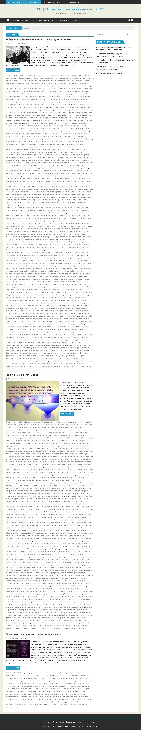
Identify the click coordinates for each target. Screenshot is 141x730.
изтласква (33, 149)
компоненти (52, 165)
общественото (65, 530)
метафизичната (31, 507)
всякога (12, 440)
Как (49, 157)
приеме (8, 266)
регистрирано (11, 583)
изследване (25, 149)
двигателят (19, 451)
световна (39, 586)
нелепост (76, 520)
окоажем (73, 533)
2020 (64, 75)
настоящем (43, 197)
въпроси (28, 107)
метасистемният (61, 504)
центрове (52, 361)
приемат (74, 565)
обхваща (23, 221)
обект (57, 528)
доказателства (20, 120)
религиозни (57, 583)
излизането (10, 147)
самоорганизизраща (40, 300)
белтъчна (44, 83)
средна (13, 599)
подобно (15, 552)
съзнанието (33, 329)
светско (57, 303)
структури (67, 321)
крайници (65, 171)
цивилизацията (71, 361)
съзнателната (87, 602)
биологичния (30, 86)
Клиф (84, 160)
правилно (61, 253)
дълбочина (26, 456)
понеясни (25, 247)
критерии (81, 496)
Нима (18, 215)
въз (58, 99)
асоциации (88, 422)
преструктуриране (21, 263)
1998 (52, 75)
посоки (40, 554)
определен (9, 226)
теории (27, 340)
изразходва (68, 683)
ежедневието (60, 678)
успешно (56, 615)
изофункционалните (54, 147)
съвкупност (22, 602)
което (39, 163)
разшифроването (55, 290)
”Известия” (22, 75)
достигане (72, 120)
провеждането (11, 274)
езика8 (85, 459)
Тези (65, 337)
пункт (78, 282)
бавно (21, 425)
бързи (72, 89)
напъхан (65, 514)
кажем (45, 157)
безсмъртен (54, 81)
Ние (7, 215)
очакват (62, 237)
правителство (69, 557)
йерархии (89, 483)
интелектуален (11, 686)
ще (68, 366)
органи (42, 226)
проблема (33, 271)
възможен (25, 440)
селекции (62, 591)
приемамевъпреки (57, 565)
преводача (84, 253)
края (82, 171)
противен (69, 573)
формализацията (11, 620)
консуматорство (48, 168)
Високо (88, 94)
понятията (25, 554)
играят (73, 472)
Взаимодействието (24, 433)
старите (43, 599)
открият (49, 234)
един (48, 126)
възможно (29, 102)
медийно (9, 181)
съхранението (61, 332)
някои (90, 215)
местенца (58, 181)
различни (55, 287)
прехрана (73, 263)
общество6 (82, 530)
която (51, 171)
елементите (61, 128)
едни (53, 678)
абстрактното (22, 78)
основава (67, 229)
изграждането (10, 144)
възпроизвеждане (44, 104)
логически (78, 499)
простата (62, 276)
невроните (9, 208)
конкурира (27, 493)
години (34, 112)
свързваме (61, 305)
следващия (52, 311)
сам (89, 583)
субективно (86, 599)
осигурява (23, 541)
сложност (15, 313)
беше (50, 83)
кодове (34, 163)
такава (91, 334)
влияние (58, 97)
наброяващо (88, 189)
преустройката (42, 263)
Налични (89, 192)
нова (38, 215)
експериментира (21, 462)
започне (46, 470)
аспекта (15, 425)
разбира (88, 284)
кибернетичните (84, 488)
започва (40, 470)
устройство (64, 615)
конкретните (29, 168)
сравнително (20, 319)
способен (74, 316)
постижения (56, 250)
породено (45, 247)
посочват (69, 247)
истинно (76, 483)
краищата (57, 171)
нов (34, 215)
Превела (78, 253)
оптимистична (26, 226)
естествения (88, 462)
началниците (76, 200)
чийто (43, 364)
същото (73, 334)
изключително (50, 144)
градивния (16, 448)
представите (18, 562)
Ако (84, 78)
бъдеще (60, 89)
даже (7, 115)
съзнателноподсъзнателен (47, 329)
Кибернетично (61, 160)
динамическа (76, 118)
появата (51, 557)
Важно (13, 91)
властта (90, 673)
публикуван (71, 282)
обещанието (41, 218)
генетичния (27, 110)
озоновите (9, 694)
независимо (56, 208)
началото (9, 202)
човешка (77, 626)
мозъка (71, 186)
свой (29, 589)
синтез (77, 591)
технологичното (57, 340)
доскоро (51, 120)
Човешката (27, 366)
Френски (55, 356)
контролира (79, 168)
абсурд (43, 422)
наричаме (89, 194)
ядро (80, 628)
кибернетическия (40, 488)
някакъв (19, 528)
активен (58, 422)
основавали (75, 229)
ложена (85, 499)
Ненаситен (15, 210)
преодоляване (65, 562)
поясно (57, 557)
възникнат (18, 443)
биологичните (52, 427)
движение (41, 115)
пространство (55, 573)
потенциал (36, 253)
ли (14, 176)
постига (82, 554)
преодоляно (75, 562)
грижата (63, 675)
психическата (29, 282)
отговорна (85, 231)
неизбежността (30, 520)
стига (81, 319)
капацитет (77, 157)
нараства (68, 194)
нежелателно (10, 520)
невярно (57, 517)
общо (29, 533)
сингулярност (57, 308)
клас (80, 160)
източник (18, 477)
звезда (8, 472)
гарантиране (10, 446)
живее (77, 131)
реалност (32, 292)
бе (25, 425)
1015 (46, 75)
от (67, 231)
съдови (27, 327)
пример (43, 266)
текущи (23, 610)
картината (69, 485)
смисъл (65, 313)
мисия (21, 184)
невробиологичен (12, 205)
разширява (42, 581)
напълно (59, 514)
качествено (81, 485)
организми (87, 226)
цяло (91, 623)
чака (16, 364)
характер (45, 358)
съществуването (21, 607)
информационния (74, 155)
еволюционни (52, 456)
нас (31, 197)
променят (55, 276)
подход (20, 245)
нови (48, 215)
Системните (23, 594)
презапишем (22, 260)
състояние (51, 332)
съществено (84, 332)
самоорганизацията (25, 300)
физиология (36, 618)
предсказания (70, 559)
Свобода (76, 586)
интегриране (78, 480)
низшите (12, 215)
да (82, 112)
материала (50, 501)
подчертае (41, 245)
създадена (63, 327)
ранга (63, 290)
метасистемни (40, 504)
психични (55, 282)
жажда (61, 131)
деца (37, 118)
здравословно (51, 139)
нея (73, 213)
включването (27, 97)
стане (61, 319)
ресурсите (18, 699)
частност (26, 364)
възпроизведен (32, 104)
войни (67, 97)
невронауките (74, 205)
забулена (56, 467)
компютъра (68, 165)
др (24, 123)
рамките (50, 581)
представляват (65, 258)
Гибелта (43, 110)
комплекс (44, 165)
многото (32, 509)
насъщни (83, 197)
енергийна (69, 128)
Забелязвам (58, 134)
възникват (85, 440)
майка (80, 176)
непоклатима (53, 522)
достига (65, 120)
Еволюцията (27, 459)
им (51, 149)
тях (55, 612)
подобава (50, 242)
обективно (69, 528)
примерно (50, 266)
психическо (47, 282)
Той (86, 340)
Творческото (10, 610)
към (79, 173)
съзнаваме (9, 329)
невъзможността (19, 208)
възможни (22, 102)
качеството (22, 160)
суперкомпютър (64, 324)
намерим (17, 514)
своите (8, 305)
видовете (9, 435)
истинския (20, 686)
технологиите (42, 610)
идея (42, 141)
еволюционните (24, 126)
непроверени (73, 210)
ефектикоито (33, 681)
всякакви (33, 99)
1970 (17, 673)
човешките (16, 628)
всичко (21, 99)
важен (86, 89)
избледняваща (11, 475)
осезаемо (48, 229)
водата (14, 675)
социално (41, 316)
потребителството (12, 697)
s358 (14, 78)
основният (73, 541)
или (38, 149)
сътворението (45, 604)
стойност (16, 321)
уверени (42, 345)
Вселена (71, 438)
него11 (63, 517)
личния (80, 686)
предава (8, 559)
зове (33, 683)
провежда (17, 570)
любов (64, 176)
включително (65, 435)
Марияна (16, 178)
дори (40, 120)
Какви (49, 485)
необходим (31, 210)
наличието (81, 192)
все (7, 99)
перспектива (10, 239)
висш (7, 97)
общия (17, 533)
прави (62, 557)
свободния (18, 589)
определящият (27, 538)
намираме (15, 194)
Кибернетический (50, 160)
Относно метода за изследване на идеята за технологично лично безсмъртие (75, 2)
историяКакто (28, 157)
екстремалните (33, 128)
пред (29, 255)
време (82, 97)
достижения (18, 123)
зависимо (66, 134)
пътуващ (52, 575)
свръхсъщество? (82, 589)
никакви (39, 691)
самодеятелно (81, 297)
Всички (16, 99)
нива (79, 213)
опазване (52, 223)
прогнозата (20, 274)
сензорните (10, 308)
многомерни (10, 186)
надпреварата (27, 689)
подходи (27, 245)
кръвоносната (35, 173)
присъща (51, 268)
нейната (64, 208)
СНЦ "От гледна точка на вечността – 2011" (70, 9)
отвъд (71, 231)
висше (40, 435)
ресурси (22, 295)
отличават (62, 234)
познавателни (58, 245)
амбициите (89, 78)
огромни (83, 691)
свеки (44, 303)
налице (83, 512)
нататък (89, 197)
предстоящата (23, 697)
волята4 (34, 438)
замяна (64, 136)
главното (50, 110)
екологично (83, 126)
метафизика (83, 504)
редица (22, 583)
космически (20, 496)
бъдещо (67, 89)
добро (27, 454)
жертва (66, 131)
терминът (33, 340)
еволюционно (62, 456)
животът (40, 467)
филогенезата (64, 618)
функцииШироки (79, 356)
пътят (45, 284)
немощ (8, 210)
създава (40, 602)
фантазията (78, 350)
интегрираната (68, 480)
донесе (28, 120)
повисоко (70, 549)
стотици (28, 321)
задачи (13, 136)
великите (68, 91)
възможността (47, 102)
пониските (9, 554)
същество (9, 334)
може (56, 186)
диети (69, 118)
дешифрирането (45, 118)
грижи (43, 448)
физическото (55, 618)
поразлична (34, 554)
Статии (10, 75)
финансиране (74, 353)
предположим (60, 559)
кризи (19, 173)
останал (85, 541)
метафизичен (10, 507)
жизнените (33, 134)
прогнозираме (42, 570)
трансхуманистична (34, 342)
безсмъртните (87, 425)
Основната (16, 231)
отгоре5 (53, 544)
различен (47, 287)
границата (62, 112)
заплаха (83, 136)
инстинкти (51, 152)
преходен (65, 263)
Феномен (85, 350)
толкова (69, 610)
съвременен (10, 327)
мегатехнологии (77, 178)
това (78, 340)
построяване (19, 253)
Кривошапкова (11, 173)
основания (83, 229)
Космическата (10, 496)
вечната (18, 94)
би (53, 83)
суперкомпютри (40, 324)
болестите (16, 89)
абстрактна (28, 422)
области (79, 218)
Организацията (57, 538)
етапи (21, 131)
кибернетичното (72, 160)
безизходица (64, 673)
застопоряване (77, 470)
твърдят (52, 337)
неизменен (39, 520)
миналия (88, 181)
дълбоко (84, 123)
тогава (56, 610)
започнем (53, 470)
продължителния (52, 274)
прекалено (31, 260)
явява (76, 628)
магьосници (73, 176)
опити (43, 536)
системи (16, 311)
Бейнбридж (30, 83)
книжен (14, 163)
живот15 (87, 464)
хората (8, 623)
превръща (78, 557)
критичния (89, 496)
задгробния (21, 136)
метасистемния (50, 504)
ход (83, 620)
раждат (83, 575)
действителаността (12, 118)
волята (76, 97)
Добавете (16, 678)
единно (57, 459)
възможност (38, 102)
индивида (53, 477)
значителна (64, 472)
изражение (10, 149)
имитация (85, 683)
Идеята (47, 141)
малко (85, 176)
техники (40, 340)
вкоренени (50, 97)
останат (8, 544)
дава (85, 112)
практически (70, 253)
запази (27, 470)
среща (52, 319)
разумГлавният (43, 290)
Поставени (9, 250)
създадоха (85, 327)
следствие (60, 311)
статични (49, 599)
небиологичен (53, 202)
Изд (24, 144)
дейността (73, 115)
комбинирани (83, 491)
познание (67, 245)
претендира (84, 562)
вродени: (53, 438)
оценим (72, 546)
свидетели (68, 586)
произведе (86, 274)
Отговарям (77, 231)
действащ (80, 115)
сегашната (46, 591)
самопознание (21, 586)
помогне (18, 247)
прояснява (69, 279)
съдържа (33, 327)
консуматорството (61, 168)
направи (36, 514)
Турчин (77, 342)
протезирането (82, 276)
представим (46, 258)
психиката (21, 282)
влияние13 (74, 435)
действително (23, 118)
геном (34, 110)
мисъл (53, 184)
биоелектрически (72, 83)
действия (32, 118)
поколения (61, 552)
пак (70, 237)
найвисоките (57, 512)
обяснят (34, 533)
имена (41, 477)
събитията (14, 602)
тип (65, 340)
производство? (20, 276)
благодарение (11, 430)
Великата (61, 91)
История (82, 483)
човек (62, 364)
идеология (36, 141)
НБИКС (42, 202)
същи (50, 334)
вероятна (87, 91)
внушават (9, 438)
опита (16, 536)
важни (8, 91)
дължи (33, 456)
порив (39, 247)
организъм (9, 229)
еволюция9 (18, 459)
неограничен (30, 522)
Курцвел (70, 173)
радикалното (74, 284)
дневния (89, 451)
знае (22, 472)
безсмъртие (62, 81)
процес (34, 279)
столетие (22, 321)
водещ (15, 438)
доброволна (35, 454)
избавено (53, 141)
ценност (38, 361)
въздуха (24, 675)
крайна (55, 496)
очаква (78, 546)
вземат (69, 433)
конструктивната (37, 493)
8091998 (73, 75)
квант (8, 488)
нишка (23, 215)
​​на (28, 512)
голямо (50, 112)
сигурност (35, 308)
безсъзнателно (20, 83)
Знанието (89, 139)
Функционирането (34, 358)
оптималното (37, 538)
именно (68, 149)
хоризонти (77, 358)
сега (73, 305)
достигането (81, 120)
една (58, 126)
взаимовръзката (55, 94)
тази (83, 334)
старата (37, 599)
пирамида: (9, 549)
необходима (10, 522)
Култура (50, 173)
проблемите (74, 271)
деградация (58, 115)
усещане (43, 615)
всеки (11, 99)
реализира (78, 290)
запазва (70, 136)
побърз (48, 549)
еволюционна (42, 456)
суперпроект (74, 324)
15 (49, 75)
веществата (89, 430)
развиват (30, 578)
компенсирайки (35, 165)
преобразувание (72, 260)
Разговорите (85, 697)
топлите (8, 342)
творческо (88, 607)
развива (17, 287)
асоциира (9, 425)
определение (64, 536)
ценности (45, 361)
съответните (10, 332)
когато (20, 163)
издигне (29, 144)
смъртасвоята (78, 313)
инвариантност (21, 152)
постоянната (17, 557)
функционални (22, 358)
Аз (67, 78)
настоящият (52, 197)
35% (21, 673)
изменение (25, 147)
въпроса (21, 107)
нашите (48, 517)
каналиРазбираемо (66, 157)
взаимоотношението (51, 433)
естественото (10, 131)
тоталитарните (77, 610)
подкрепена (42, 242)
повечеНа (67, 239)
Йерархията (27, 485)
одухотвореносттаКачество (15, 223)
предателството (37, 255)
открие (29, 234)
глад (62, 110)
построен (72, 250)
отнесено (17, 546)
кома (7, 165)
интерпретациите (45, 483)
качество (15, 160)
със (41, 332)
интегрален (65, 152)
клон (42, 491)
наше (38, 202)
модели (40, 186)
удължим (78, 345)
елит (23, 681)
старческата (68, 319)
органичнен (10, 541)
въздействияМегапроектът (78, 99)
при (78, 263)
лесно (30, 499)
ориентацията (28, 229)
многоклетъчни (87, 507)
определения (74, 536)
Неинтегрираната (59, 520)
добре (22, 454)
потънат (50, 253)
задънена (87, 467)
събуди (82, 324)
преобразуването (60, 260)
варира (67, 430)
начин (15, 202)
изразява (17, 149)
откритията (42, 234)
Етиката (34, 464)
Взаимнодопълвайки (29, 94)
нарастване (76, 194)
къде (75, 173)
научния (19, 517)
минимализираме (12, 184)
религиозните (14, 295)
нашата (32, 202)
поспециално (48, 554)
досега (45, 120)
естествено (88, 128)
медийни (87, 178)
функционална (11, 358)
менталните (10, 504)
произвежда (48, 697)
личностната (62, 499)
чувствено (46, 366)
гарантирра (87, 107)
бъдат (51, 89)
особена (39, 231)
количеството (64, 163)
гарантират (78, 107)
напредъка (43, 514)
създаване (40, 327)
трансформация (22, 342)
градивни (9, 448)
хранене (84, 358)
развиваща (37, 578)
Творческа (55, 607)
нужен (80, 215)
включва (19, 97)
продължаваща (69, 570)
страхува (45, 321)
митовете (59, 184)
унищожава (19, 705)
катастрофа (85, 157)
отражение (26, 237)
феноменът (25, 353)
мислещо (42, 184)
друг (34, 123)
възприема (81, 102)
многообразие (24, 509)
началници (67, 200)
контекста (71, 168)
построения (10, 253)
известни (67, 141)
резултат (82, 292)
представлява (55, 258)
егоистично (42, 126)
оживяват (28, 223)
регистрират (10, 699)
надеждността (18, 192)
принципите (10, 268)
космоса (46, 171)
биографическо (60, 83)
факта (53, 350)
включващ (42, 97)
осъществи (62, 231)
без (26, 81)
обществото (31, 221)
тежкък (60, 337)
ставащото (24, 599)
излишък (18, 147)
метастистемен (73, 504)
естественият (10, 464)
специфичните (50, 316)
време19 (46, 438)
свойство (35, 589)
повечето (63, 549)
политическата (62, 694)
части (20, 364)
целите (54, 623)
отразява (34, 237)
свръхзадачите (32, 305)
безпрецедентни (43, 81)
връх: (58, 438)
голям (45, 112)
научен (35, 200)
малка (19, 501)
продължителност (12, 573)
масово (29, 178)
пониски (87, 552)
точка (14, 342)
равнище (71, 575)
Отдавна (59, 544)
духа (62, 123)
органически (18, 229)
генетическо (10, 110)
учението (82, 615)
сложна (72, 311)
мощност (48, 189)
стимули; (9, 321)
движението (50, 115)
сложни (78, 311)
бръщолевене (43, 89)
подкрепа (26, 242)
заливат (54, 136)
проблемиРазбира (62, 271)
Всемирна (78, 438)
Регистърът (58, 292)
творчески (46, 337)
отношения (10, 237)
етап (17, 131)
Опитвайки (30, 536)
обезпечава (32, 218)
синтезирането (68, 308)
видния (71, 94)
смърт (71, 313)
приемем (15, 266)
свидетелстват (65, 303)
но (32, 215)
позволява (38, 552)
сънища (73, 329)
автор (36, 78)
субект (74, 599)
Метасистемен (19, 504)
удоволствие (61, 345)
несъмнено (35, 213)
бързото (78, 89)
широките (65, 628)
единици (45, 459)
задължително (40, 136)
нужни (85, 215)
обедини (52, 528)
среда (27, 319)
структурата (59, 321)
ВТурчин (50, 99)
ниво (83, 213)
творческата (38, 337)
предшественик (38, 562)
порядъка (53, 247)
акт (51, 422)
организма (79, 226)
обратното (15, 221)
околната (80, 533)
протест (63, 573)
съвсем (29, 602)
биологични (20, 86)
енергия (76, 128)
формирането (31, 356)
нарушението (24, 197)
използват (72, 475)
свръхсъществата (70, 589)
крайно (71, 171)
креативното (73, 496)
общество (74, 530)
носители (68, 215)
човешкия (35, 366)
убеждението (33, 345)
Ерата (82, 128)
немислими (84, 208)
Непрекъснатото (11, 691)
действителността (45, 451)
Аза (70, 78)
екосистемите (10, 462)
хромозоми (35, 623)
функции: (61, 356)
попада (76, 694)
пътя (41, 284)
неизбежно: (20, 520)
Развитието (31, 287)
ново (52, 215)
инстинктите (28, 480)
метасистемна (29, 504)
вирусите (28, 435)
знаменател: (29, 472)
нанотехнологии (25, 194)
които (44, 163)
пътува (37, 284)
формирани (41, 356)
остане (14, 544)
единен (38, 459)
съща (68, 332)
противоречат (10, 575)
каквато (43, 485)
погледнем (84, 549)
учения (88, 615)
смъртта (86, 313)
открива (23, 234)
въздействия (64, 99)
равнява (78, 575)
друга (38, 123)
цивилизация (60, 361)
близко (88, 86)
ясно (15, 369)
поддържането (11, 242)
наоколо (30, 514)
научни (47, 200)
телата (29, 610)
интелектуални (11, 155)
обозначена (87, 218)
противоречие (21, 575)
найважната (38, 192)
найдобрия (73, 192)
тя (12, 345)
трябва (64, 342)
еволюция (34, 126)
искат (63, 483)
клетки (31, 491)
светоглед (61, 586)
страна (34, 321)
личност (18, 176)
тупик (72, 342)
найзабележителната (40, 689)
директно (85, 118)
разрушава (28, 581)
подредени (64, 242)
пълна (86, 282)
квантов (29, 160)
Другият (8, 456)
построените (80, 250)
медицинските (17, 181)
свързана (22, 591)
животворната (16, 134)
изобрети (43, 147)
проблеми (51, 271)
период (90, 237)
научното (60, 200)
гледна (67, 110)
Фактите (63, 350)
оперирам (84, 223)
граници (24, 448)
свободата (83, 586)
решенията (83, 295)
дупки (39, 678)
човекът (73, 364)
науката (16, 200)
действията (55, 451)
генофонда (47, 446)
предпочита (38, 258)
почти (56, 253)
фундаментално (42, 620)
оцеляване (65, 546)
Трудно (59, 342)
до (14, 120)
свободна (74, 303)
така (86, 334)
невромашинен (53, 205)
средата (32, 319)
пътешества (30, 284)
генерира (19, 446)
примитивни (10, 567)
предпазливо (29, 258)
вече (13, 94)
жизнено (47, 467)
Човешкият (32, 628)
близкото (9, 89)
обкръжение (64, 218)
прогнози (33, 570)
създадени (70, 602)
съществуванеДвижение (40, 334)
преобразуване (48, 260)
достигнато (9, 123)
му (61, 189)
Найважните (47, 192)
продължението (40, 274)
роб (30, 297)
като (91, 157)
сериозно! (25, 308)
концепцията (28, 171)
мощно (41, 189)
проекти (61, 274)
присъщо (58, 268)
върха (69, 443)
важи (90, 89)
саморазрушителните (46, 699)
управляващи (64, 348)
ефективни (36, 131)
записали (77, 136)
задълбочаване (81, 681)
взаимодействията (37, 433)
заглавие (73, 134)
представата (87, 559)
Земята (76, 139)
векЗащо (49, 91)
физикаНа (33, 353)
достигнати (89, 120)
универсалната (11, 615)
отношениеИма (80, 234)
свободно (81, 303)
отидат (72, 544)
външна (40, 443)
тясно (51, 612)
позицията (49, 245)
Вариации (61, 430)
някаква (13, 528)
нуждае (74, 215)
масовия (23, 178)
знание (42, 472)
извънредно (82, 141)
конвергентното (11, 168)
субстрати (25, 324)
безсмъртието (84, 81)
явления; (82, 366)
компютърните (78, 165)
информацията (11, 157)
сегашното (79, 305)
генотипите (38, 446)
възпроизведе (21, 104)
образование (10, 530)
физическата (42, 353)
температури (78, 337)
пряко (87, 279)
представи (9, 562)
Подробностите (74, 242)
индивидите (69, 477)
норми (88, 525)
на (75, 189)
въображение (48, 443)
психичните (63, 282)
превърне (86, 557)
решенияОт (75, 295)
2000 (56, 75)
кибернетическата (27, 488)
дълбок (77, 123)
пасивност (26, 694)
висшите (13, 97)
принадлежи (70, 266)
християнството (16, 623)
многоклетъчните (87, 184)
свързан (40, 305)
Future (79, 75)
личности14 (53, 499)
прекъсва (39, 260)
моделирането (48, 186)
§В (21, 422)
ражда (82, 284)
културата (57, 173)
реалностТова (49, 292)
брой (36, 89)
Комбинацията (15, 165)
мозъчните (85, 186)
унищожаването (36, 348)
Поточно (44, 253)
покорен (80, 245)
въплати (8, 107)
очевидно (84, 546)
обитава (56, 218)
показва (73, 245)
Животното (33, 467)
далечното (78, 448)
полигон (87, 245)
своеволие (88, 303)
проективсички (70, 274)
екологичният (83, 678)
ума (83, 345)
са (66, 297)
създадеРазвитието (74, 327)
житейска (41, 134)
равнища (64, 575)
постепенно (24, 250)
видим (81, 433)
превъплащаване (21, 255)
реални (19, 292)
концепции (67, 493)
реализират (69, 581)
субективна (87, 321)
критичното (25, 173)
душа (14, 456)
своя (19, 305)
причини (89, 268)
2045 (68, 75)
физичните (65, 353)
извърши (32, 475)
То (75, 340)
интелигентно (21, 155)
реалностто (40, 292)
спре (83, 699)
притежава (65, 268)
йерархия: (18, 485)
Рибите (25, 297)
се (66, 305)
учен (41, 350)
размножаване (11, 581)
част (13, 626)
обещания (49, 218)
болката (23, 89)
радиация (66, 284)
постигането (40, 250)
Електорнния (43, 128)
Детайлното (75, 451)
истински (20, 157)
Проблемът (82, 271)
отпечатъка (18, 237)
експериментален (12, 128)
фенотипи (28, 618)
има (54, 149)
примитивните (20, 567)
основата (9, 231)
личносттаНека (44, 176)
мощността (55, 189)
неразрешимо (81, 522)
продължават (59, 570)
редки (76, 292)
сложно (8, 313)
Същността (62, 334)
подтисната (22, 552)
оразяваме (35, 226)
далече (65, 448)
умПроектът (16, 348)
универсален (86, 612)
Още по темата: (13, 70)
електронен (52, 128)
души (72, 123)
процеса (41, 279)
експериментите (48, 462)
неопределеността (42, 522)
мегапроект (67, 178)
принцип (78, 266)
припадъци (28, 268)
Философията (74, 618)
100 (42, 75)
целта (59, 623)
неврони (83, 205)
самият (8, 586)
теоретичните (19, 340)
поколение (53, 552)
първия (14, 284)
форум (48, 356)
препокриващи (83, 260)
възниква (56, 102)
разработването (77, 287)
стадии (31, 599)
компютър (60, 165)
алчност (43, 673)
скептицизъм (63, 699)
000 (39, 75)
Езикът (91, 459)
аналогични (66, 422)
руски (47, 297)
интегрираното (11, 483)
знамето (82, 139)
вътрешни (51, 107)
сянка (79, 334)
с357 (63, 297)
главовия (57, 110)
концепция (84, 493)
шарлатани (62, 366)
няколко (9, 218)
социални (34, 316)
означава (35, 223)
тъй (26, 612)
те (56, 337)
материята (66, 501)
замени (15, 470)
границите (70, 112)
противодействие (12, 279)
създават (56, 327)
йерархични (10, 485)
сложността (23, 313)
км (88, 160)
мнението (72, 184)
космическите (37, 171)
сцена (8, 602)
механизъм (51, 507)
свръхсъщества (59, 589)
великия (74, 91)
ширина (58, 628)
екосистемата (10, 681)
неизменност (48, 520)
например (53, 194)
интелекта (35, 483)
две (26, 115)
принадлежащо (31, 567)
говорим (22, 112)
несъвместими (18, 525)
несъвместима (25, 213)
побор (43, 549)
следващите (51, 594)
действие (87, 115)
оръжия (36, 229)
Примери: (81, 565)
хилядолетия (64, 358)
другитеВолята (51, 123)
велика (55, 91)
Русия (42, 297)
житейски (48, 134)
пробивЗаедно (11, 271)
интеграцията (46, 480)
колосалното (88, 163)
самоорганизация (12, 300)
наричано (9, 197)
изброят (60, 141)
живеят (64, 464)
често (38, 364)
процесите (54, 279)
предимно (84, 255)
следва (46, 311)
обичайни (59, 691)
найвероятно (56, 192)
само (73, 297)
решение (52, 295)
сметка (60, 313)
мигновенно (66, 181)
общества (56, 530)
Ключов (41, 686)
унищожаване (25, 348)
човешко (39, 628)
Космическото (29, 496)
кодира (28, 163)
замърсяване (10, 683)
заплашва (33, 470)
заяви (38, 139)
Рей (7, 295)
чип (47, 364)
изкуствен (59, 144)
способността (10, 319)
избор (19, 475)
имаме (59, 149)
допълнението (58, 454)
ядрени (88, 366)
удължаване (70, 345)
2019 (60, 75)
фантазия (70, 350)
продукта (51, 570)
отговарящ (45, 544)
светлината (50, 303)
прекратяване (48, 562)
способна (89, 316)
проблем (27, 271)
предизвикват (75, 255)
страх (39, 321)
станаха (12, 702)
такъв (18, 337)
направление (36, 194)
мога (25, 186)
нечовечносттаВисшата (47, 213)
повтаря (77, 549)
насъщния (70, 689)
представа (79, 559)
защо (34, 139)
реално (25, 292)
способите (81, 316)
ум (71, 612)
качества (9, 160)
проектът (79, 274)
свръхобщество (48, 589)
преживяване (88, 258)
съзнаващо (17, 329)
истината (69, 483)
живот (87, 131)
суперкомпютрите (52, 324)
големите (87, 446)
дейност (66, 115)
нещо (69, 213)
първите (8, 284)
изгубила (19, 144)
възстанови (77, 104)
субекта (79, 599)
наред (83, 194)
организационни (59, 226)
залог (59, 136)
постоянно (25, 557)
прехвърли (51, 263)
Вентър (80, 91)
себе (69, 305)
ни (76, 213)
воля (72, 97)
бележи (8, 427)
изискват (42, 144)
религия (64, 583)
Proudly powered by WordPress (55, 726)
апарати (81, 422)
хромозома (26, 623)
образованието (21, 530)
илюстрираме (45, 149)
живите (82, 131)
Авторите (42, 78)
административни (60, 78)
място (71, 189)
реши (90, 295)
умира (79, 612)
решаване (29, 295)
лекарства (9, 176)
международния (33, 181)
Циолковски (88, 361)
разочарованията (65, 287)
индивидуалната (79, 477)
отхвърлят (52, 546)
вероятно (81, 430)
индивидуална (31, 152)
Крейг (87, 171)
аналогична (16, 81)
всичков (27, 99)
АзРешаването (77, 78)
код (24, 163)
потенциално (43, 557)
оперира (78, 223)
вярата (87, 443)
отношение (70, 234)
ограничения (57, 533)
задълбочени (30, 136)
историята (37, 157)
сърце (37, 332)
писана (37, 239)
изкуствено (75, 144)
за (53, 134)
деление (63, 451)
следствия (72, 699)
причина (82, 268)
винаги (83, 94)
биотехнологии (66, 86)
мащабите (52, 178)
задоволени (80, 467)
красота (77, 171)
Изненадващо (58, 683)
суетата (32, 324)
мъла (22, 512)
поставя (16, 250)
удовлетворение (50, 345)
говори (16, 112)
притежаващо (74, 268)
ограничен (68, 221)
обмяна (88, 528)
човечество (60, 626)
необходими (40, 210)
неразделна (72, 522)
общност (54, 221)
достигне (72, 454)
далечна (71, 448)
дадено (54, 448)
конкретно (19, 493)
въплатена (85, 104)
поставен (86, 247)
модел (34, 186)
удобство (78, 702)
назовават (40, 512)
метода (44, 507)
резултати (88, 292)
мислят (68, 507)
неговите (36, 208)
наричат (16, 197)
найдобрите (76, 512)
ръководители (54, 297)
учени (46, 350)
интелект (81, 152)
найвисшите (67, 512)
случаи (34, 313)
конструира (38, 168)
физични (58, 353)
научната (41, 200)
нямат (41, 528)
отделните (66, 544)
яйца (7, 369)
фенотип (21, 618)
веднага (42, 91)
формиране (22, 620)
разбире (17, 578)
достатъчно (58, 120)
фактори (14, 618)
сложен (66, 311)
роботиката (36, 297)
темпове (86, 337)
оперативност (69, 223)
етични (40, 464)
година (28, 112)
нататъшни (9, 200)
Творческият (80, 607)
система (83, 308)
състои (45, 332)
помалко (70, 694)
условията (87, 348)
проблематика (43, 271)
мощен (30, 189)
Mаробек (9, 78)
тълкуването (33, 612)
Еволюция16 (10, 459)
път (24, 284)
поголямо (47, 694)
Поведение (55, 549)
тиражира (70, 340)
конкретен (21, 168)
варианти (27, 91)
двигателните (33, 115)
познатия (46, 552)
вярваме (58, 107)
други (43, 123)
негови (76, 517)
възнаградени (60, 440)
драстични (28, 678)
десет (68, 451)
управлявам (55, 348)
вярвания (65, 107)
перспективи (19, 239)
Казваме (34, 485)
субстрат (18, 324)
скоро (30, 311)
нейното (77, 208)
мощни (36, 189)
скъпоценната (32, 594)
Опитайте (22, 536)
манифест (9, 178)
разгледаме (39, 287)
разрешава (20, 581)
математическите (33, 501)
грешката (31, 448)
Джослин (55, 118)
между (25, 181)
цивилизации (73, 623)
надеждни (9, 192)
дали (16, 115)
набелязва (80, 189)
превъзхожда (10, 255)
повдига (45, 239)
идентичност (27, 141)
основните (24, 231)
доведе (42, 454)
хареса (51, 358)
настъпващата (61, 197)
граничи (78, 112)
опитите (48, 536)
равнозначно (57, 284)
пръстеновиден (79, 279)
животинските (16, 467)
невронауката (64, 205)
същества (62, 604)
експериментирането (35, 462)
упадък (26, 705)
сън (69, 329)
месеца (86, 686)
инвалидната (10, 152)
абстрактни (36, 422)
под (86, 239)
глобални (80, 110)
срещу (18, 599)
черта (26, 626)
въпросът (35, 107)
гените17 (31, 446)
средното (39, 319)
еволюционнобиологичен (76, 456)
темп (49, 702)
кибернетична (51, 488)
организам (49, 226)
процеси (47, 279)
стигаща (86, 319)
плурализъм (34, 549)
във (55, 99)
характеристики (75, 620)
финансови (83, 353)
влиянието (82, 435)
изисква (35, 144)
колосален (79, 163)
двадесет (89, 448)
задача (8, 136)
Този (82, 340)
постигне (48, 250)
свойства (14, 305)
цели (33, 361)
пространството (71, 276)
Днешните (13, 454)
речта (70, 583)
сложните (85, 311)
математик (36, 178)
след (41, 311)
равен (50, 284)
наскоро (36, 197)
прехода (58, 263)
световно (54, 586)
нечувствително (61, 213)
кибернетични (73, 488)
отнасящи (9, 546)
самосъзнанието (22, 303)
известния (74, 141)
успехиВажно (10, 350)
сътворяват (54, 604)
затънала (22, 139)
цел (18, 361)
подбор (8, 552)
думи (58, 123)
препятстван (10, 263)
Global (84, 75)
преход (8, 565)
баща (22, 81)
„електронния (32, 75)
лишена (52, 176)
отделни (16, 234)
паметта (74, 237)
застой (16, 139)
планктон (17, 549)
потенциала (34, 557)
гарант (71, 107)
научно (53, 200)
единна (53, 126)
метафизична (20, 507)
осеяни (54, 229)
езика (67, 126)
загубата (85, 134)
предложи (9, 258)
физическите (52, 705)
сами (69, 297)
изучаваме (25, 477)
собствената (10, 316)
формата (9, 356)
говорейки (9, 112)
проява (41, 575)
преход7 (14, 565)
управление (47, 348)
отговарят (38, 544)
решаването (37, 295)
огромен (76, 221)
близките (82, 86)
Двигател (12, 451)
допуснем (34, 120)
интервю (30, 155)
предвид (15, 559)
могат (30, 186)
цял (7, 364)
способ (67, 316)
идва (16, 141)
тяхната (26, 345)
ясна (11, 369)
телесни (70, 337)
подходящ (34, 245)
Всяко (39, 99)
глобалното (88, 110)
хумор (42, 623)
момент (8, 189)
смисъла (14, 596)
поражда (83, 694)
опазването (10, 536)
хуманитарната (11, 361)
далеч (12, 115)
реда (64, 292)
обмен (82, 528)
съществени (75, 332)
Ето (31, 131)
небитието (73, 202)
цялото (8, 626)
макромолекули (11, 501)
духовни (67, 123)
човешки (9, 628)
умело (87, 345)
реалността (83, 581)
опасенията (60, 223)
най (32, 192)
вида (76, 433)
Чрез (40, 366)
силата (46, 308)
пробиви (20, 271)
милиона (74, 181)
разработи (86, 287)
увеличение (70, 702)
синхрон (77, 308)
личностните (26, 176)
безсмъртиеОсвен (73, 81)
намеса (23, 514)
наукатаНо (23, 200)
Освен (42, 229)
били (16, 427)
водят (20, 438)
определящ (17, 538)
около (46, 223)
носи (56, 215)
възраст (34, 443)
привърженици (85, 263)
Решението (59, 295)
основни (66, 541)
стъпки (81, 321)
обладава (73, 218)
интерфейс (37, 155)
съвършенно (19, 327)
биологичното (40, 86)
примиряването (60, 266)
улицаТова (66, 612)
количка (72, 163)
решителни (26, 699)
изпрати (72, 147)
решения (67, 295)
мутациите (15, 512)
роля (81, 583)
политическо (10, 247)
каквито (54, 485)
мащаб (73, 501)
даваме (90, 112)
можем (61, 186)
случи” (51, 313)
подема (19, 242)
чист (50, 364)
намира (8, 194)
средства (46, 319)
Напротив (61, 194)
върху (45, 107)
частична (18, 626)
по (41, 239)
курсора (64, 173)
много (78, 184)
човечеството (81, 364)
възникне (73, 102)
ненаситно (23, 210)
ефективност (53, 131)
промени (39, 276)
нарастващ (51, 689)
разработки (18, 290)
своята (24, 305)
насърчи (76, 197)
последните (61, 247)
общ (44, 530)
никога (48, 525)
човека (67, 364)
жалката (41, 681)
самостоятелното (82, 300)
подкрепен (33, 242)
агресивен (49, 78)
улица (60, 612)
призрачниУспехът (25, 266)
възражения (69, 104)
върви (41, 107)
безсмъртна (10, 83)
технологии (48, 340)
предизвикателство (54, 255)
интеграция (37, 480)
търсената (84, 342)
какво (53, 157)
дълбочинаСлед (11, 126)
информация (85, 155)
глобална (73, 110)
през (7, 260)
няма (14, 218)
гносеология (79, 446)
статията (75, 319)
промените (47, 276)
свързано (54, 305)
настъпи (69, 197)
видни (66, 94)
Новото (82, 525)
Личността (35, 176)
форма (82, 618)
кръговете (44, 173)
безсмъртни (78, 425)
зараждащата (61, 470)
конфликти (9, 171)
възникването (64, 102)
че (30, 364)
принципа (85, 266)
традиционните (11, 612)
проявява (62, 279)
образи (8, 221)
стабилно (89, 699)
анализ (8, 81)
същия (55, 334)
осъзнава (20, 544)
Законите (9, 470)
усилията (50, 615)
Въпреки (15, 107)
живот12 (80, 464)
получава (69, 552)
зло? (18, 472)
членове (36, 626)
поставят (76, 554)
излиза (82, 144)
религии (49, 583)
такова (13, 337)
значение (9, 141)
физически (50, 353)
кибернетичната (62, 488)
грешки (37, 448)
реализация (70, 290)
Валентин (19, 91)
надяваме (27, 192)
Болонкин (30, 89)
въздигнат (9, 102)
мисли (48, 184)
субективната (10, 324)
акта (54, 422)
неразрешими (83, 210)
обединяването (22, 218)
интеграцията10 (57, 480)
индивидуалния (42, 152)
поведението (53, 239)
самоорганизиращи (69, 300)
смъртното (31, 596)
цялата (11, 364)
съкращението (62, 329)
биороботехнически (53, 86)
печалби (34, 694)
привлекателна (45, 565)
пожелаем (30, 552)
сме (56, 313)
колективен (67, 491)
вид (62, 94)
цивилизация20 (84, 623)
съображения (81, 329)
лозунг (58, 176)
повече (60, 239)
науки (30, 200)
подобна (57, 242)
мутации (65, 189)
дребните (29, 123)
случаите (40, 313)
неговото (48, 208)
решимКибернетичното (14, 297)
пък (82, 282)
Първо (20, 284)
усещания (73, 348)
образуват (39, 530)
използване (64, 475)
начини (26, 202)
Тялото (20, 345)
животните (25, 134)
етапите (26, 131)
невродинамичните (40, 205)
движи (72, 675)
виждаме (16, 435)
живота (8, 134)
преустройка (32, 263)
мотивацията (23, 189)
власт (85, 673)
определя (17, 226)
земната (64, 139)
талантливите (25, 337)
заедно (48, 136)
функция (66, 620)
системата (9, 311)
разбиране (9, 287)
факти (58, 350)
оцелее (58, 546)
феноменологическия (13, 353)
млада (74, 507)
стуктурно (74, 321)
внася (88, 435)
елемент (57, 462)
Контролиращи (57, 493)
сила (41, 308)
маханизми (44, 178)
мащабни (79, 501)
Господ (56, 112)
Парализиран (82, 237)
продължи (88, 570)
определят (9, 538)
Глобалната (70, 446)
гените (25, 446)
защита (28, 139)
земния (70, 139)
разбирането (75, 697)
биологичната (11, 86)
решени (45, 295)
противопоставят (79, 573)
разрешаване (27, 290)
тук (69, 342)
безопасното (32, 81)
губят (47, 448)
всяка (8, 440)
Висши (45, 435)
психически (38, 282)
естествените (79, 462)
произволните (31, 276)
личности (45, 499)
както (57, 157)
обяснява (60, 221)
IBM (88, 75)
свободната (10, 589)
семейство (87, 305)
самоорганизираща (54, 300)
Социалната (26, 316)
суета (23, 702)
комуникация (10, 493)
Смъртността (22, 596)
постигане (32, 250)
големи (40, 112)
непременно (62, 522)
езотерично (74, 126)
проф (30, 279)
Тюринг (8, 345)
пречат (33, 565)
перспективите (29, 239)
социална (18, 316)
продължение (29, 274)
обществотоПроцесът (42, 221)
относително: (34, 546)
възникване (77, 440)
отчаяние (19, 694)
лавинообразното (87, 173)
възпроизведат (11, 104)
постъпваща (28, 253)
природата (43, 268)
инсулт (58, 152)
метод (39, 507)
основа (60, 229)
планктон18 (25, 549)
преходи (27, 565)
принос (39, 567)
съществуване (26, 334)
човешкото (46, 628)
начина (20, 202)
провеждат (25, 570)
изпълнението (80, 147)
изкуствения (67, 144)
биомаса (71, 427)
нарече (71, 514)
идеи (20, 141)
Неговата (29, 208)
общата (49, 530)
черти (34, 364)
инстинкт (20, 480)
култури (21, 499)
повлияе (81, 239)
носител (61, 215)
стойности (56, 599)
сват (40, 303)
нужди (8, 528)
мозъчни (78, 186)
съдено (34, 602)
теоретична (10, 340)
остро (56, 231)
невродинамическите (26, 205)
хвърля (57, 358)
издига (37, 475)
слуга (29, 313)
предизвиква (65, 255)
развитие (23, 287)
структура (52, 321)
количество (55, 163)
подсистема (84, 242)
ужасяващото (10, 705)
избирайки (89, 472)
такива (8, 337)
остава (45, 231)
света (33, 586)
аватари (30, 78)
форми (15, 356)
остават (50, 231)
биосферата (79, 427)
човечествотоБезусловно (14, 366)
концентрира (18, 171)
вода (63, 97)
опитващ (37, 536)
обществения (74, 691)
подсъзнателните (12, 245)
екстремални (23, 128)
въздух (16, 102)
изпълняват (80, 475)
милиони (81, 181)
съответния (18, 332)
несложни (16, 213)
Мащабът (60, 178)
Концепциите (76, 493)
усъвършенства (73, 615)
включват (35, 97)
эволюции (73, 366)
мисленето (34, 184)
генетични (18, 110)
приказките (36, 266)
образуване (31, 530)
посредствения (78, 247)
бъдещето (44, 430)
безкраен (33, 425)
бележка (37, 83)
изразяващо (89, 475)
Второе (44, 99)
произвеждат (10, 276)
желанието (46, 464)
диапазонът (63, 118)
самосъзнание (11, 303)
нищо (28, 215)
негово (42, 208)
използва (56, 475)
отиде (78, 544)
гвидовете (38, 675)
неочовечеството (51, 210)
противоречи (22, 279)
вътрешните (81, 443)
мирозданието (60, 507)
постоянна (64, 250)
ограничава (48, 533)
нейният (70, 208)
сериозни (18, 308)
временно (88, 97)
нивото (88, 213)
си (30, 308)
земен (59, 139)
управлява (35, 615)
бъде (55, 89)
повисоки (74, 239)
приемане (67, 565)
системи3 (15, 594)
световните (46, 586)
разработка (10, 290)
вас (32, 91)
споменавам (60, 316)
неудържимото (23, 691)
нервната (9, 213)
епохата (63, 462)
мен (41, 181)
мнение (65, 184)
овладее (41, 533)
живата (71, 131)
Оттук (57, 237)
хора (71, 358)
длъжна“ (82, 451)
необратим (86, 689)
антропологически (53, 673)
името (74, 149)
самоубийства (33, 303)
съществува (17, 334)
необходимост (20, 522)
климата (35, 686)
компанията (25, 165)
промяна (47, 573)
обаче (46, 528)
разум (35, 290)
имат (63, 149)
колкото (74, 491)
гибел (38, 110)
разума (35, 581)
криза (72, 686)
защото (90, 470)
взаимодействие (11, 433)
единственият (65, 459)
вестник (8, 94)
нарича (63, 689)
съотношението (28, 332)
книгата (8, 163)
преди (45, 255)
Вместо (8, 675)
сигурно (71, 591)
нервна (89, 522)
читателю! (56, 364)
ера (68, 462)
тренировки (46, 342)
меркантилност (49, 181)
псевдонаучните (11, 282)
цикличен (80, 361)
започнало (9, 139)
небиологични (64, 202)
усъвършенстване (33, 350)
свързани (47, 305)
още (66, 237)
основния (32, 231)
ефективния (45, 131)
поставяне (69, 554)
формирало (22, 356)
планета (40, 694)
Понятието (32, 247)
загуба (79, 134)
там (32, 337)
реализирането (11, 292)
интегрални (74, 152)
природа (36, 268)
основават (43, 541)
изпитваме (64, 147)
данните (22, 115)
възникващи (10, 443)
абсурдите (36, 673)
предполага (51, 559)
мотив (88, 509)
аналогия (74, 422)
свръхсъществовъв (12, 591)
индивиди (61, 477)
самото (28, 586)
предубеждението (77, 258)
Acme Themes (92, 726)
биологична (83, 83)
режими (28, 583)
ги (52, 446)
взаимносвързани (43, 94)
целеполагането (25, 361)
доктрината (49, 454)
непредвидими (63, 210)
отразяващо (42, 237)
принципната (19, 268)
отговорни (9, 234)
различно (83, 578)
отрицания (50, 237)
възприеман (27, 443)
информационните (60, 155)
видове (77, 94)
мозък (66, 186)
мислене (27, 184)
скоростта (35, 311)
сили (50, 308)
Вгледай (36, 91)
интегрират (21, 483)
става (57, 319)
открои (55, 234)
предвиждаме (23, 559)
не (46, 202)
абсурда (29, 673)
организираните (69, 538)
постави (56, 554)
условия (80, 348)
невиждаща (81, 202)
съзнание (25, 329)
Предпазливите (19, 258)
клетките (37, 491)
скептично (23, 311)
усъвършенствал (21, 350)
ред (17, 583)
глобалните (51, 675)
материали (58, 501)
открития (35, 234)
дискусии (9, 120)
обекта (62, 528)
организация (70, 226)
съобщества (10, 604)
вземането (62, 433)
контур (86, 168)
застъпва (18, 683)
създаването (49, 327)
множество (19, 186)
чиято (31, 626)
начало (84, 200)
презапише (14, 260)
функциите (68, 356)
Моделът (54, 509)
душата (19, 456)
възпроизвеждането (57, 104)
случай (46, 313)
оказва (41, 223)
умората (9, 348)
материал (43, 501)
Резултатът (41, 583)
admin (25, 43)
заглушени (66, 681)
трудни (53, 342)
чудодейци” (54, 366)
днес (7, 454)
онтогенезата (88, 533)
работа (58, 575)
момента (15, 189)
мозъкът (76, 509)
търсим (90, 342)
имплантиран (81, 149)
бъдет (32, 430)
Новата (43, 215)
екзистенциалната (72, 678)
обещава (77, 528)
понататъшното (78, 552)
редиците (70, 292)
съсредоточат (22, 604)
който (49, 163)
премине (57, 562)
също (68, 334)
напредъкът (45, 194)
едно (62, 126)
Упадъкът (20, 615)
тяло (15, 345)
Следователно (69, 594)
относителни (25, 546)
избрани (25, 475)
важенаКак (53, 430)
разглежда (60, 578)
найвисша (65, 192)
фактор (8, 618)
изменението (34, 147)
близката (75, 86)
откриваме (84, 544)
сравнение (89, 596)
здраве (43, 139)
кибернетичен (38, 160)
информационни (47, 155)
